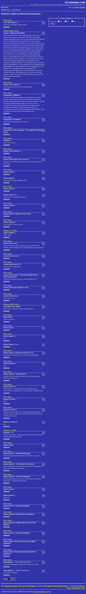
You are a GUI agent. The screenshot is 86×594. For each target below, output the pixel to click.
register (82, 7)
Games (9, 20)
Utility (14, 430)
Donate (69, 588)
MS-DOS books (5, 9)
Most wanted (48, 586)
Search (65, 586)
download (6, 27)
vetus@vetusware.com (41, 591)
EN (61, 21)
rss (50, 591)
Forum (83, 588)
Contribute (81, 586)
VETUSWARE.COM (75, 2)
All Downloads (31, 586)
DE (74, 21)
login (77, 7)
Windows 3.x (7, 230)
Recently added (57, 586)
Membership (76, 588)
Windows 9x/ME (8, 31)
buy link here (16, 9)
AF (68, 21)
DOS (4, 20)
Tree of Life (22, 586)
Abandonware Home (11, 586)
